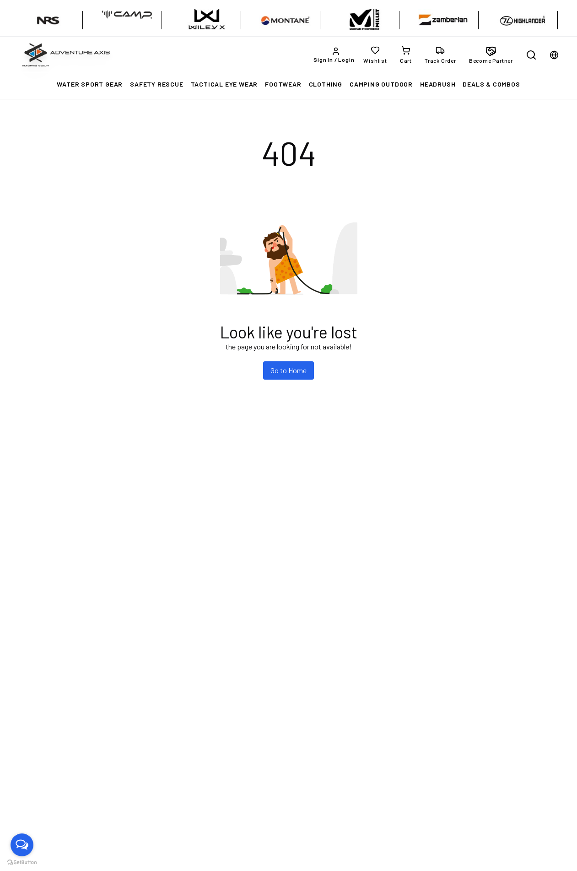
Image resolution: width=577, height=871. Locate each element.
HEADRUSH (437, 84)
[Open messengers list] (22, 844)
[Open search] (531, 55)
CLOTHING (325, 84)
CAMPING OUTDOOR (381, 84)
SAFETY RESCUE (156, 84)
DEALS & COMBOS (491, 84)
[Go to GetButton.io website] (22, 862)
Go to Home (288, 370)
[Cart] (405, 55)
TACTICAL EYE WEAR (224, 84)
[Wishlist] (375, 55)
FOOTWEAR (283, 84)
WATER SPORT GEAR (90, 84)
